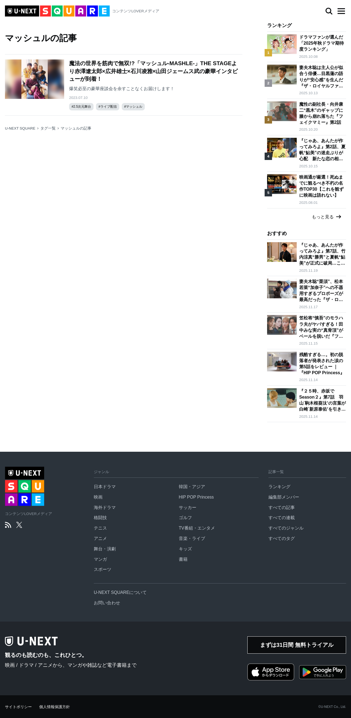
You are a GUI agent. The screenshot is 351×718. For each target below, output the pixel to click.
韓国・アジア (192, 486)
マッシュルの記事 (76, 128)
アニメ (100, 538)
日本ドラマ (105, 486)
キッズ (185, 549)
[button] (341, 11)
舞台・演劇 (105, 549)
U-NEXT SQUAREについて (120, 592)
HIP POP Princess (196, 497)
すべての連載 (281, 517)
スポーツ (102, 569)
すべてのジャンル (286, 528)
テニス (100, 528)
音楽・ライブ (192, 538)
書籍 (183, 559)
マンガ (100, 559)
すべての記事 (281, 507)
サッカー (187, 507)
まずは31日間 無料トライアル (296, 645)
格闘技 (100, 517)
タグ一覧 (48, 128)
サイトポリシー (18, 707)
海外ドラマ (105, 507)
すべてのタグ (281, 538)
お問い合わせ (107, 602)
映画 (98, 497)
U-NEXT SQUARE (20, 128)
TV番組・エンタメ (197, 528)
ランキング (279, 486)
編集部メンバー (283, 497)
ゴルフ (185, 517)
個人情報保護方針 (54, 707)
